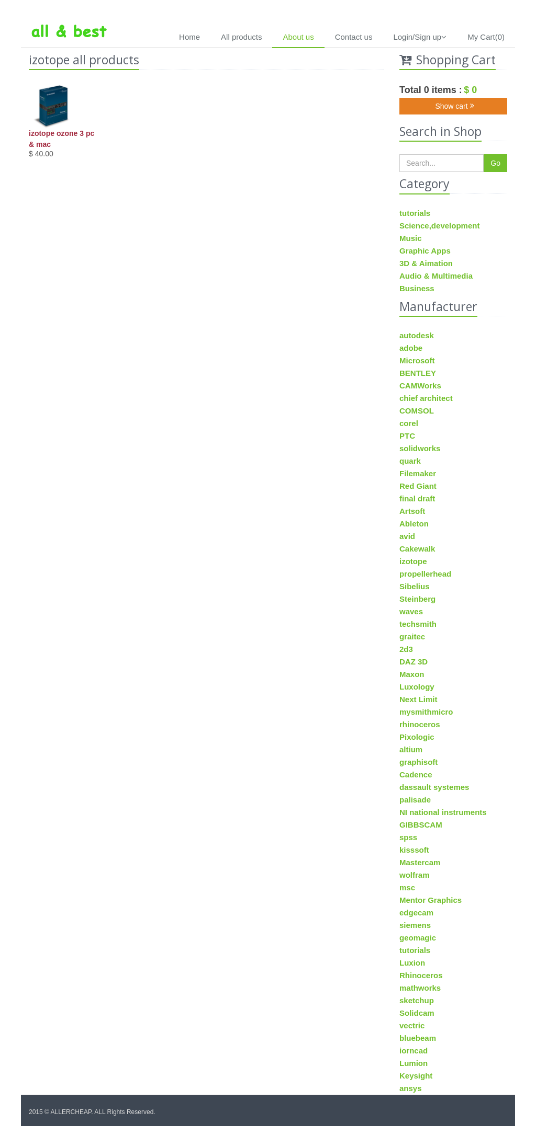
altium (410, 749)
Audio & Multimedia (436, 275)
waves (411, 611)
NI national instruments (443, 812)
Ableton (414, 523)
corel (408, 423)
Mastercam (419, 862)
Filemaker (417, 473)
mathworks (420, 987)
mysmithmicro (426, 711)
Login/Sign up (419, 36)
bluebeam (417, 1038)
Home (189, 36)
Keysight (415, 1075)
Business (416, 288)
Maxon (412, 674)
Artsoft (412, 511)
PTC (407, 435)
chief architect (426, 398)
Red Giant (418, 485)
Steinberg (417, 598)
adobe (410, 347)
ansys (410, 1088)
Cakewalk (417, 548)
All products (241, 36)
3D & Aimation (426, 263)
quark (410, 460)
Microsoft (417, 360)
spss (408, 837)
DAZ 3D (413, 661)
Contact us (354, 36)
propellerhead (425, 573)
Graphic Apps (425, 250)
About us (298, 36)
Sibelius (414, 586)
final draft (417, 498)
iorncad (413, 1050)
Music (410, 238)
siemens (415, 925)
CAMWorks (420, 385)
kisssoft (414, 849)
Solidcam (416, 1012)
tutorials (414, 213)
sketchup (416, 1000)
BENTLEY (417, 373)
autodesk (416, 335)
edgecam (416, 912)
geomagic (417, 937)
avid (407, 536)
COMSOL (416, 410)
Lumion (413, 1063)
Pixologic (416, 736)
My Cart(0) (486, 36)
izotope (413, 561)
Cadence (415, 774)
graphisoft (418, 762)
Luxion (412, 962)
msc (407, 887)
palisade (415, 799)
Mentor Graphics (430, 900)
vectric (412, 1025)
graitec (412, 636)
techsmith (418, 624)
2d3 (406, 649)
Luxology (416, 686)
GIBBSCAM (420, 824)
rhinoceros (419, 724)
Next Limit (418, 699)
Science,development (439, 225)
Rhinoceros (421, 975)
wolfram (414, 874)
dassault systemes (434, 787)
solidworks (419, 448)
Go (495, 163)
